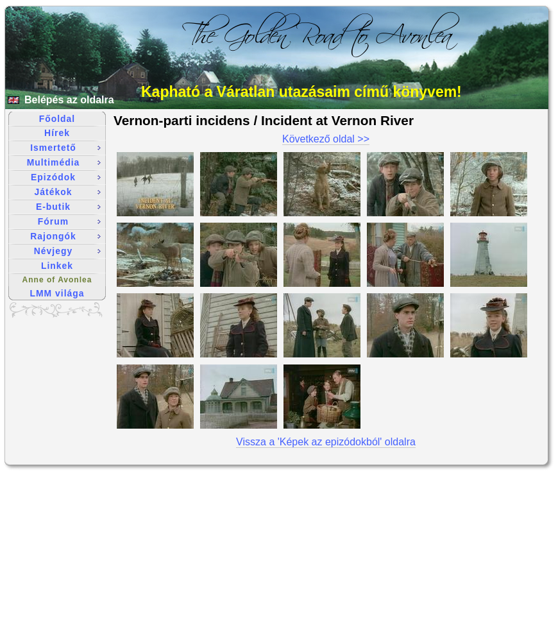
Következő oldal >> (325, 138)
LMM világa (57, 293)
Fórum (69, 221)
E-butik (68, 206)
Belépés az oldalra (69, 99)
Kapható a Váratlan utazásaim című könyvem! (301, 91)
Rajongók (65, 236)
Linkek (57, 266)
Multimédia (64, 162)
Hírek (57, 133)
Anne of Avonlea (57, 279)
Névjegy (67, 251)
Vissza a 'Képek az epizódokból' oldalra (326, 441)
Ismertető (65, 147)
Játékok (68, 192)
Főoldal (57, 119)
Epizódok (66, 177)
